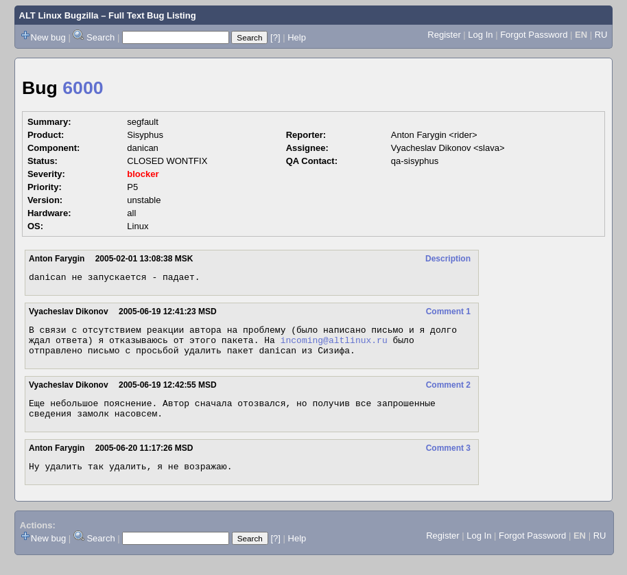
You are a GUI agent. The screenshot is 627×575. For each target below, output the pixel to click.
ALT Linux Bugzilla (59, 15)
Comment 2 (448, 393)
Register (443, 35)
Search (100, 37)
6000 (82, 88)
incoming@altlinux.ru (334, 346)
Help (296, 37)
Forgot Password (533, 35)
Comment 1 (448, 313)
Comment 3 (448, 460)
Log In (480, 35)
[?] (275, 37)
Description (448, 258)
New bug (48, 37)
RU (601, 35)
